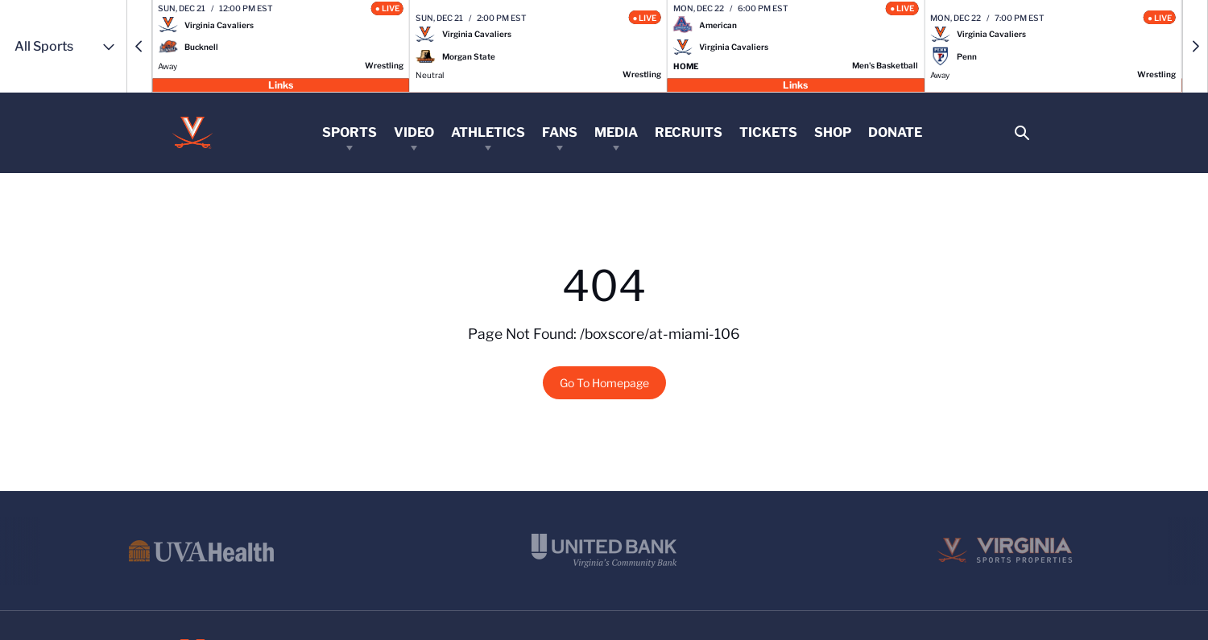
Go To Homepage (604, 383)
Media (616, 132)
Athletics (488, 132)
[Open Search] (1021, 133)
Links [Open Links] (280, 84)
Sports (349, 132)
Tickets (768, 132)
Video (414, 132)
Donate (895, 132)
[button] (139, 46)
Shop (832, 132)
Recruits (688, 132)
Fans (559, 132)
